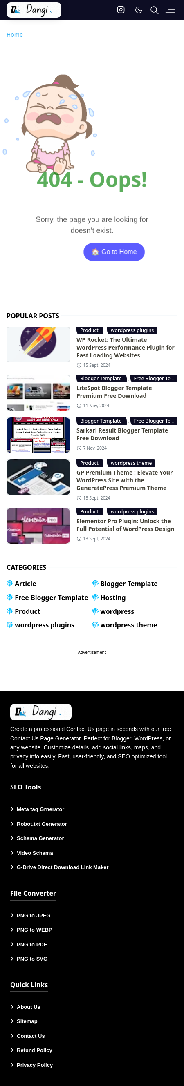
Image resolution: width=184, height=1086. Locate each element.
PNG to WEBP (34, 930)
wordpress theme (131, 462)
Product (90, 330)
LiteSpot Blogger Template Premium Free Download (114, 391)
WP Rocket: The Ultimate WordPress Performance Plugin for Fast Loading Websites (125, 347)
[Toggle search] (154, 10)
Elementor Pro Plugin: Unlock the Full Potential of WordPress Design (125, 525)
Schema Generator (40, 838)
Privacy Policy (35, 1065)
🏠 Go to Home (126, 251)
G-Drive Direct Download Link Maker (63, 867)
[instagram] (121, 10)
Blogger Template (101, 378)
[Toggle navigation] (170, 9)
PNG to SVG (32, 959)
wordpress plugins (132, 330)
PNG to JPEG (33, 915)
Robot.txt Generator (42, 824)
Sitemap (27, 1021)
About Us (28, 1007)
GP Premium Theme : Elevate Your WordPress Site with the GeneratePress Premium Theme (124, 480)
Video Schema (35, 853)
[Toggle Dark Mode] (138, 9)
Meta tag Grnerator (40, 809)
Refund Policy (34, 1050)
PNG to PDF (32, 944)
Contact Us (31, 1036)
